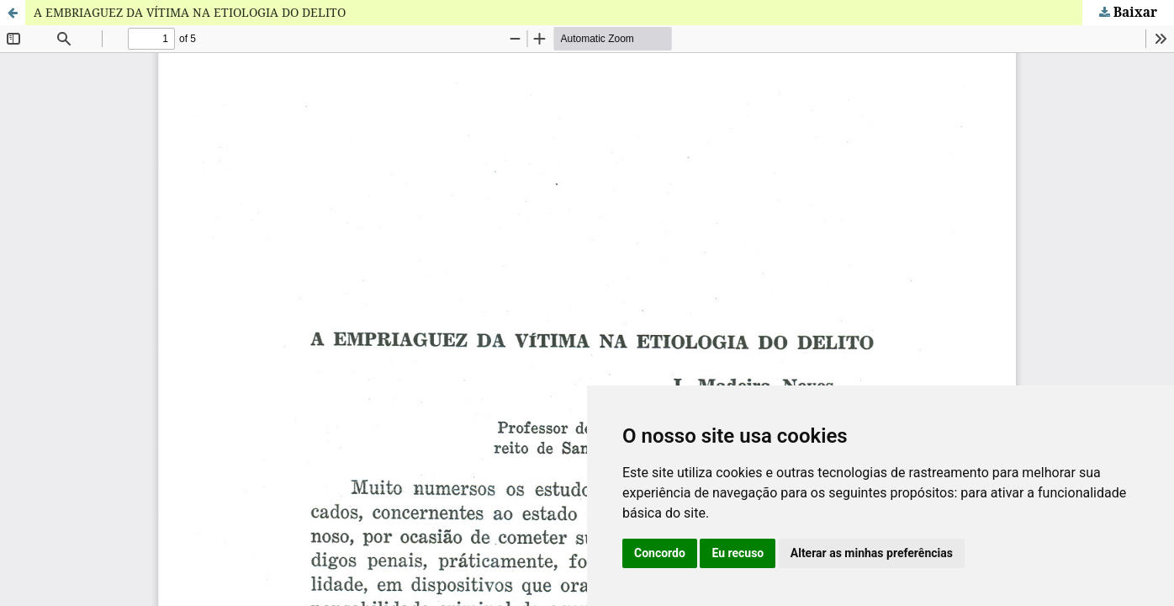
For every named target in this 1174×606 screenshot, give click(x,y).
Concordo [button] (659, 553)
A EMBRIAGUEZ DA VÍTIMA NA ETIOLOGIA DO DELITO (190, 12)
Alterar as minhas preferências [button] (872, 553)
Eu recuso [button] (737, 553)
